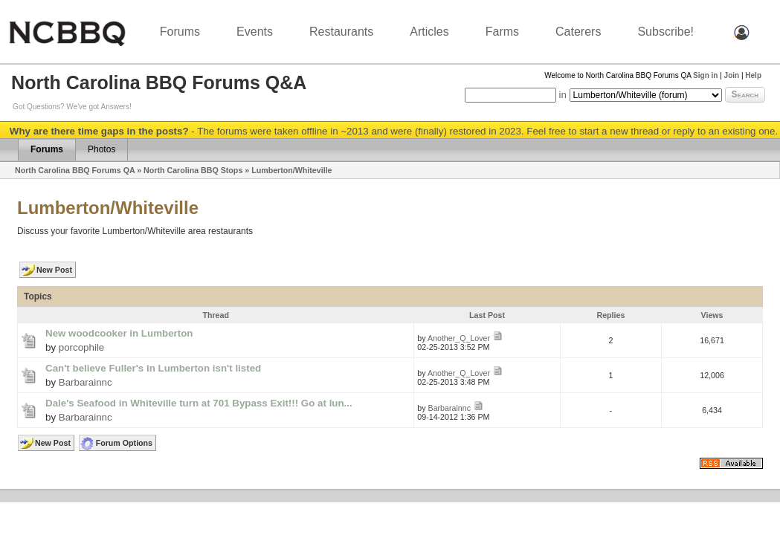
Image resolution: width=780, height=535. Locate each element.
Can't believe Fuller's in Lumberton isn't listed (153, 368)
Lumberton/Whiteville (291, 170)
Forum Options (124, 442)
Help (753, 75)
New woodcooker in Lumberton (119, 333)
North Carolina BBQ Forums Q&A (158, 82)
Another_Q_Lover (459, 338)
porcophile (82, 347)
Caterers (578, 31)
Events (254, 31)
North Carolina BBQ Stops (193, 170)
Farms (502, 31)
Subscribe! (665, 31)
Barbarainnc (85, 382)
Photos (101, 149)
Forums (180, 31)
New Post (54, 269)
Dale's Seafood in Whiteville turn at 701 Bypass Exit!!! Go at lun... (198, 403)
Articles (429, 31)
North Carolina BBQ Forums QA (75, 170)
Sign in (705, 75)
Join (732, 75)
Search (745, 94)
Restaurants (341, 31)
